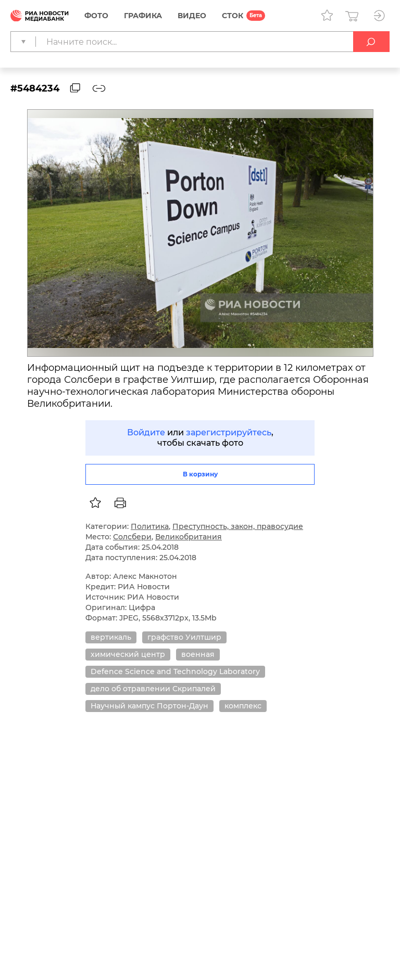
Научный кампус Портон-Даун (149, 705)
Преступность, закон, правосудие (237, 526)
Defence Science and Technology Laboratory (175, 671)
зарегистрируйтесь (228, 432)
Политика (150, 526)
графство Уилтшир (184, 637)
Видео (192, 15)
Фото (96, 15)
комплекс (242, 705)
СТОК (232, 15)
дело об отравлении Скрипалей (153, 688)
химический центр (128, 654)
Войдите (146, 432)
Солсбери (132, 536)
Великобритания (188, 536)
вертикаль (111, 637)
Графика (143, 15)
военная (198, 654)
